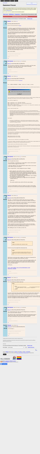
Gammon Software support (11, 363)
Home (2, 0)
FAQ (36, 4)
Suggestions (17, 14)
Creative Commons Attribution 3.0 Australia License (22, 355)
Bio (20, 61)
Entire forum (5, 14)
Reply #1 (9, 63)
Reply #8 (9, 329)
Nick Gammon (20, 80)
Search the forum (31, 350)
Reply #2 (9, 78)
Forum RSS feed (5, 364)
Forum (16, 0)
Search (12, 0)
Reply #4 (9, 199)
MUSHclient (11, 14)
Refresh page (29, 18)
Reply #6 (9, 282)
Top (8, 58)
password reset (8, 10)
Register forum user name (30, 4)
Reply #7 (9, 312)
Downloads (7, 0)
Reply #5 (9, 241)
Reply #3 (9, 160)
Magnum (20, 25)
